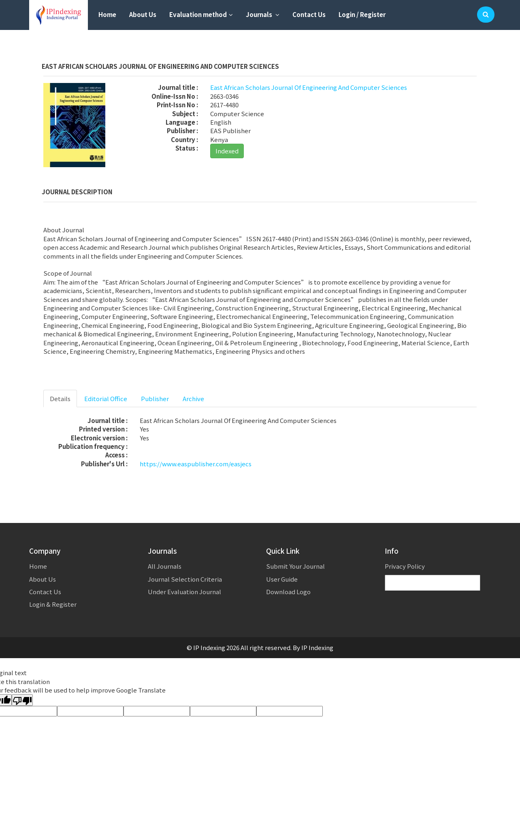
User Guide (282, 579)
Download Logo (288, 591)
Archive (193, 398)
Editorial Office (105, 398)
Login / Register (362, 14)
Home (107, 14)
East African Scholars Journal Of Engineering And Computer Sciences (308, 87)
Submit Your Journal (295, 566)
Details (60, 398)
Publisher (155, 398)
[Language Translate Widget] (432, 583)
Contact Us (309, 14)
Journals (262, 14)
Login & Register (53, 604)
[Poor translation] (22, 700)
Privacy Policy (405, 566)
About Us (142, 14)
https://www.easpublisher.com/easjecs (195, 463)
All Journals (164, 566)
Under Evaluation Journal (184, 591)
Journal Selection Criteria (185, 579)
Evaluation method (201, 14)
